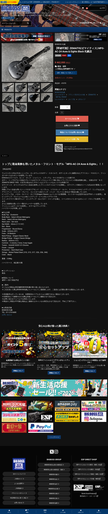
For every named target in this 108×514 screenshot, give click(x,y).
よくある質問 (18, 483)
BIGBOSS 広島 (53, 498)
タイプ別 (71, 99)
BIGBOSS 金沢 (53, 484)
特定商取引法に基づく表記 (18, 498)
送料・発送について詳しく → (66, 73)
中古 (45, 511)
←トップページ (54, 437)
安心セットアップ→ (8, 18)
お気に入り (94, 23)
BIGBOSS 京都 (53, 493)
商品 (27, 511)
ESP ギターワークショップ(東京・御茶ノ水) (89, 474)
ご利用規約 (18, 488)
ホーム (9, 511)
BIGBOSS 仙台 (53, 479)
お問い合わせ (7, 315)
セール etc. (63, 511)
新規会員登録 (84, 23)
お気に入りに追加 (72, 126)
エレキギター (60, 95)
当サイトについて (18, 474)
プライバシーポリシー (18, 493)
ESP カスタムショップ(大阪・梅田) (89, 479)
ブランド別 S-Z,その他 (76, 95)
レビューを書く (72, 139)
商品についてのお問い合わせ (72, 132)
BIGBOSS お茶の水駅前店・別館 (53, 469)
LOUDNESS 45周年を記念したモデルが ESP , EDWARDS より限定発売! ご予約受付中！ (39, 2)
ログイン (103, 23)
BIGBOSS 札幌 (53, 474)
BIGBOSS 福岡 (53, 503)
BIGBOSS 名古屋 (53, 489)
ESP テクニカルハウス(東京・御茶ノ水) (89, 465)
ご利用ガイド (74, 23)
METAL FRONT (61, 97)
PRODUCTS (7, 30)
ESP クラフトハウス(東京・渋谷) (89, 469)
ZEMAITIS (92, 95)
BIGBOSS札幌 (60, 92)
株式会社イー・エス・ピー (89, 496)
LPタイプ (81, 99)
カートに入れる (72, 119)
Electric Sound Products (88, 493)
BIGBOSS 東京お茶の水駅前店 (53, 465)
